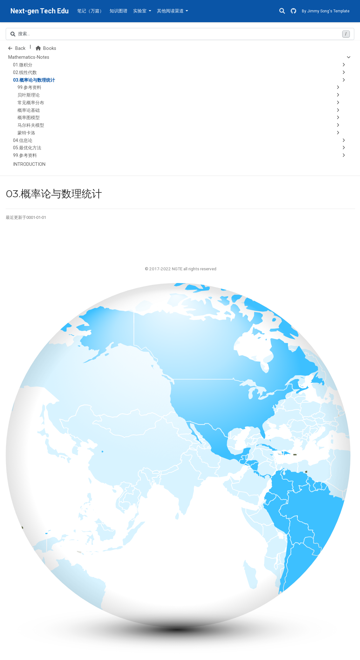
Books (46, 48)
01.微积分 (22, 65)
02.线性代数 (25, 72)
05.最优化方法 (27, 148)
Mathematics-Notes (28, 57)
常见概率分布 (30, 102)
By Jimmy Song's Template (326, 11)
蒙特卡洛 (26, 133)
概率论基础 (28, 110)
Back (16, 48)
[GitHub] (293, 11)
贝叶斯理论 (28, 95)
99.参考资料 (29, 87)
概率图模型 (28, 117)
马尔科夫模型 (30, 125)
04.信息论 (22, 140)
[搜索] (282, 11)
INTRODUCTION (29, 164)
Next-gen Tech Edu (39, 11)
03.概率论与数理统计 (34, 80)
